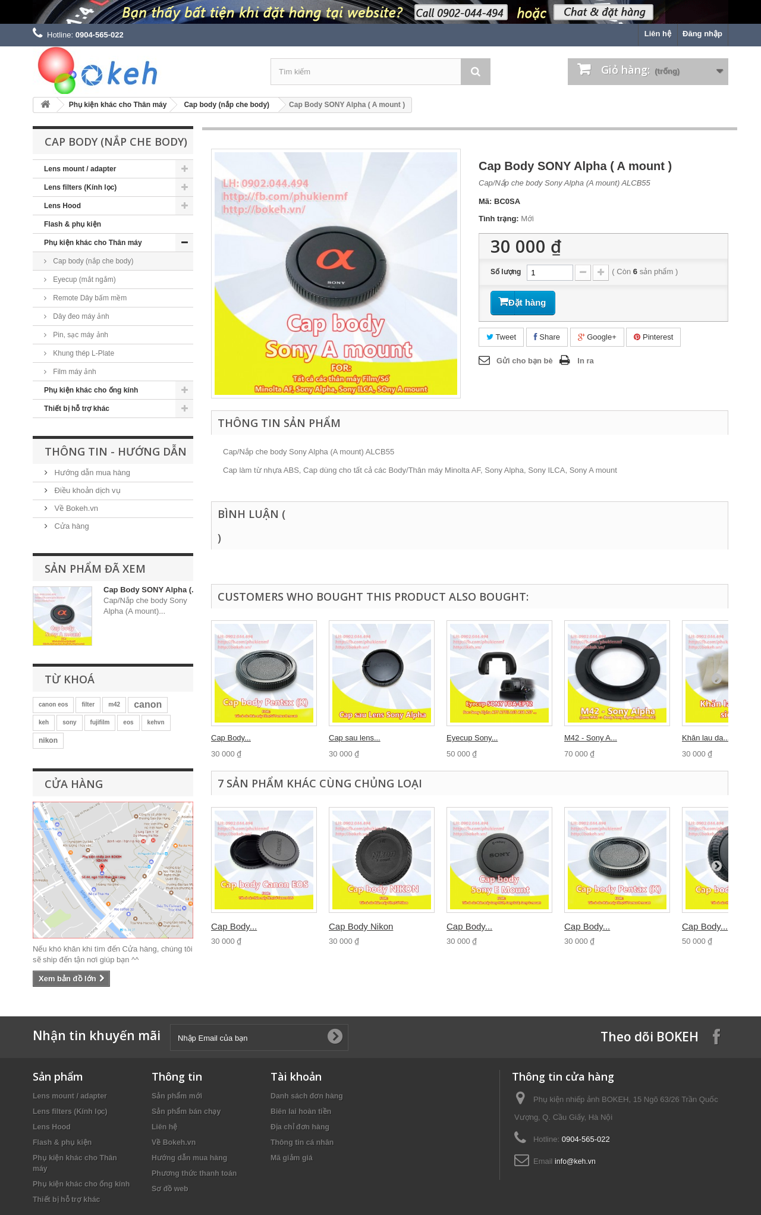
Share (547, 333)
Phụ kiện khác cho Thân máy (118, 105)
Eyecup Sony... (472, 737)
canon (148, 704)
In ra (585, 358)
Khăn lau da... (705, 737)
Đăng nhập (702, 33)
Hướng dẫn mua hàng (91, 472)
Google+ (597, 333)
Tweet (501, 333)
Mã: (485, 201)
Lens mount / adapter (80, 169)
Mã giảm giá (292, 1158)
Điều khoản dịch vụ (86, 490)
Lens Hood (62, 206)
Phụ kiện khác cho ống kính (91, 390)
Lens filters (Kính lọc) (80, 187)
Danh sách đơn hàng (307, 1096)
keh (44, 722)
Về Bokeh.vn (75, 508)
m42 (114, 704)
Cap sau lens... (354, 737)
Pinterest (653, 333)
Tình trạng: (499, 218)
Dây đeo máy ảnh (80, 316)
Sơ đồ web (170, 1189)
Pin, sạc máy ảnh (79, 335)
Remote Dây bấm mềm (89, 298)
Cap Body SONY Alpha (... (150, 589)
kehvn (156, 722)
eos (128, 722)
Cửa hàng (70, 526)
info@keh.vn (575, 1161)
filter (88, 704)
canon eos (53, 704)
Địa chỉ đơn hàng (300, 1127)
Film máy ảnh (73, 372)
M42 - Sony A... (590, 737)
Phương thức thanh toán (194, 1173)
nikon (48, 740)
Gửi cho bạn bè (524, 358)
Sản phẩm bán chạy (186, 1111)
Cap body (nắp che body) (226, 105)
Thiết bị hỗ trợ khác (76, 408)
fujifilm (100, 722)
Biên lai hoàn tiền (301, 1111)
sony (69, 722)
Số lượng (505, 272)
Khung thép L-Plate (82, 353)
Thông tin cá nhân (302, 1142)
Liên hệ (657, 33)
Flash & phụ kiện (72, 224)
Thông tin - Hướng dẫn (116, 451)
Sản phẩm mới (177, 1096)
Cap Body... (231, 737)
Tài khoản (296, 1076)
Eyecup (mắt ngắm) (83, 279)
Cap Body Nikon (361, 926)
